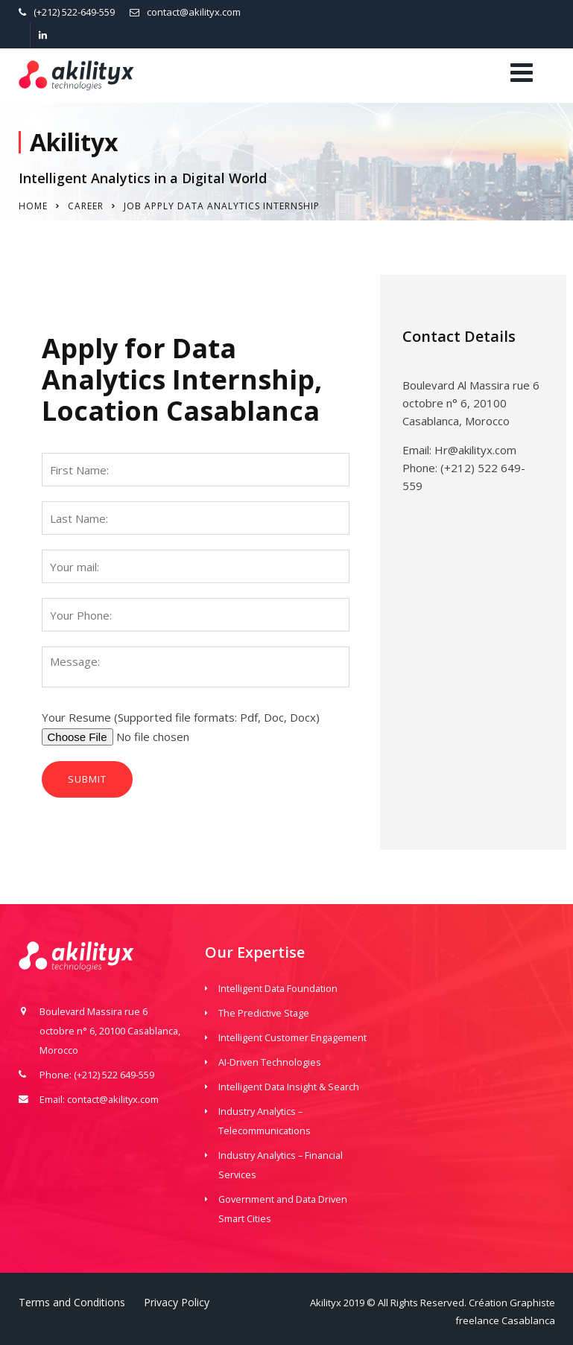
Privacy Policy (176, 1302)
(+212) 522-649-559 (74, 12)
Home (33, 206)
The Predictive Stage (263, 1013)
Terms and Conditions (72, 1302)
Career (86, 206)
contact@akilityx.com (194, 12)
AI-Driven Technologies (269, 1062)
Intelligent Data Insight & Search (288, 1086)
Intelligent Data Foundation (278, 988)
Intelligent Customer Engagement (292, 1037)
